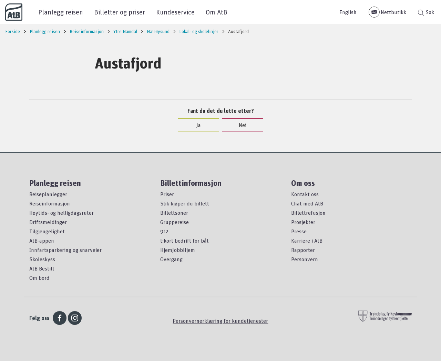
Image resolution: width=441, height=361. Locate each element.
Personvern (304, 259)
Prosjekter (303, 222)
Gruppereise (174, 222)
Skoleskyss (42, 259)
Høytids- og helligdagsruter (61, 212)
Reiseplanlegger (48, 194)
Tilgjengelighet (47, 231)
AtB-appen (41, 240)
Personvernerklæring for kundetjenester (220, 320)
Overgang (171, 259)
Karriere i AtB (306, 240)
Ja (195, 124)
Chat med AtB (307, 203)
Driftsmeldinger (48, 222)
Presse (299, 231)
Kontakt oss (305, 194)
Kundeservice (175, 12)
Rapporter (303, 249)
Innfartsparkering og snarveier (65, 249)
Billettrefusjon (308, 212)
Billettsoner (174, 212)
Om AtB (216, 12)
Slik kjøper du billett (184, 203)
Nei (239, 124)
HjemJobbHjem (177, 249)
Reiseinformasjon (49, 203)
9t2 (164, 231)
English (348, 12)
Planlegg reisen (60, 12)
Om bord (39, 277)
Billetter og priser (119, 12)
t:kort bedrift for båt (184, 240)
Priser (167, 194)
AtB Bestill (41, 268)
